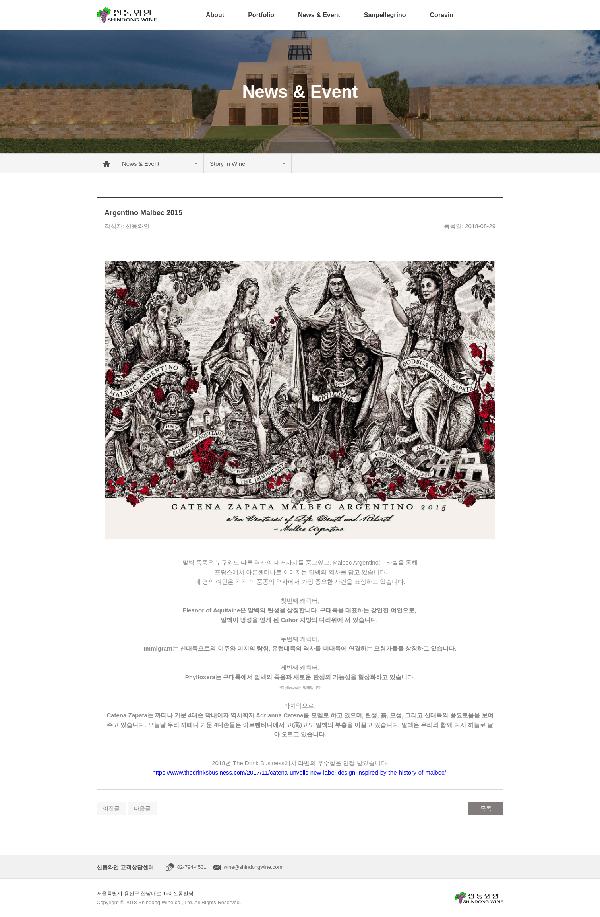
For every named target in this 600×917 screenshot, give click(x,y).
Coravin (442, 15)
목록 (486, 808)
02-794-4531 (192, 867)
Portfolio (261, 15)
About (215, 15)
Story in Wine (227, 163)
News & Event (319, 15)
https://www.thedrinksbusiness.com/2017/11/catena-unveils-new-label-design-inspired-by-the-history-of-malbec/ (299, 772)
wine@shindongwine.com (253, 867)
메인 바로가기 (106, 163)
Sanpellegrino (385, 15)
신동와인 (127, 15)
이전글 (111, 808)
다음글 (142, 808)
